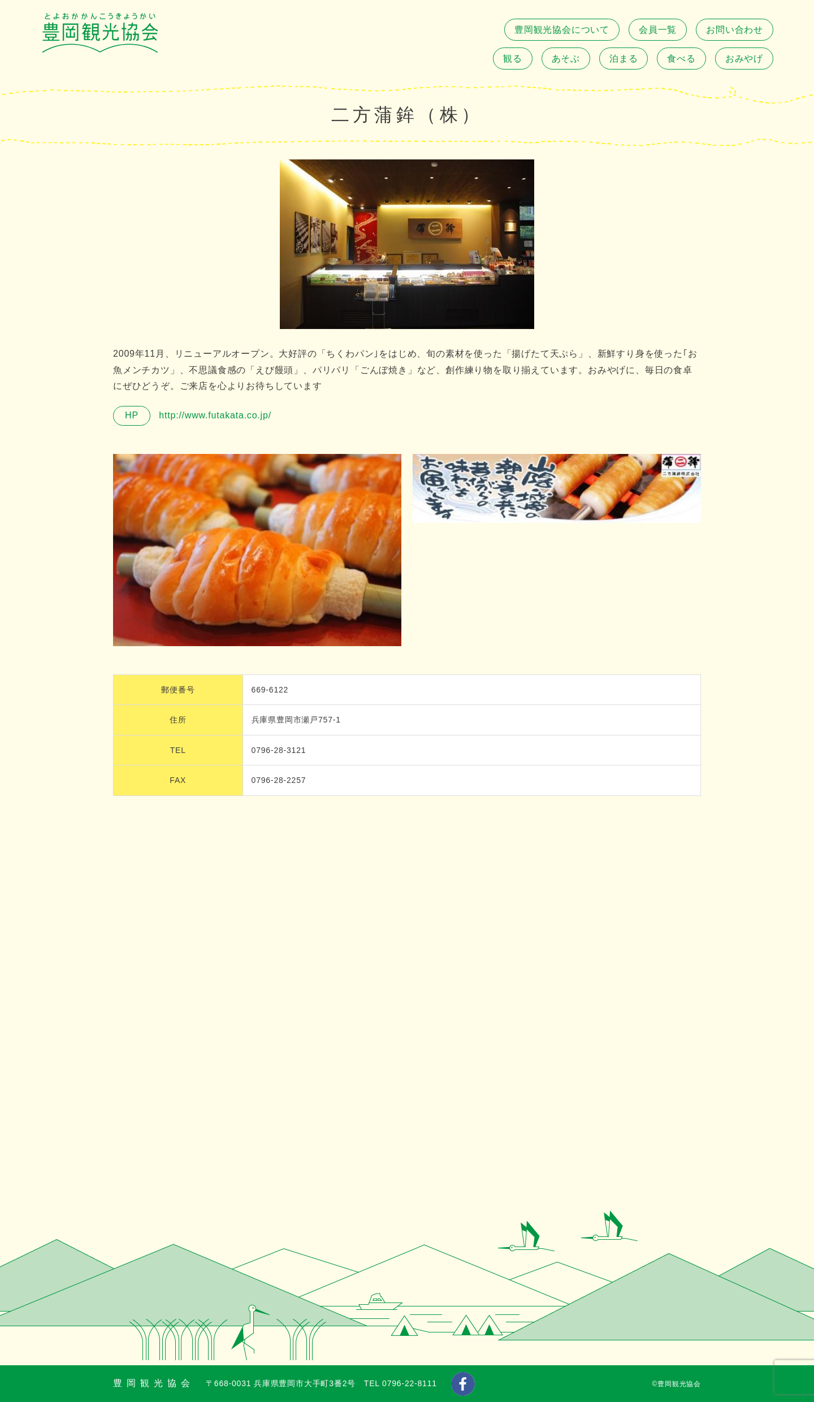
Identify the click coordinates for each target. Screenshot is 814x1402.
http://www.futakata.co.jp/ (213, 415)
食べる (681, 58)
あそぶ (566, 58)
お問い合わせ (734, 29)
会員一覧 (658, 29)
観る (512, 58)
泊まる (623, 58)
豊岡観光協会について (561, 29)
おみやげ (744, 58)
